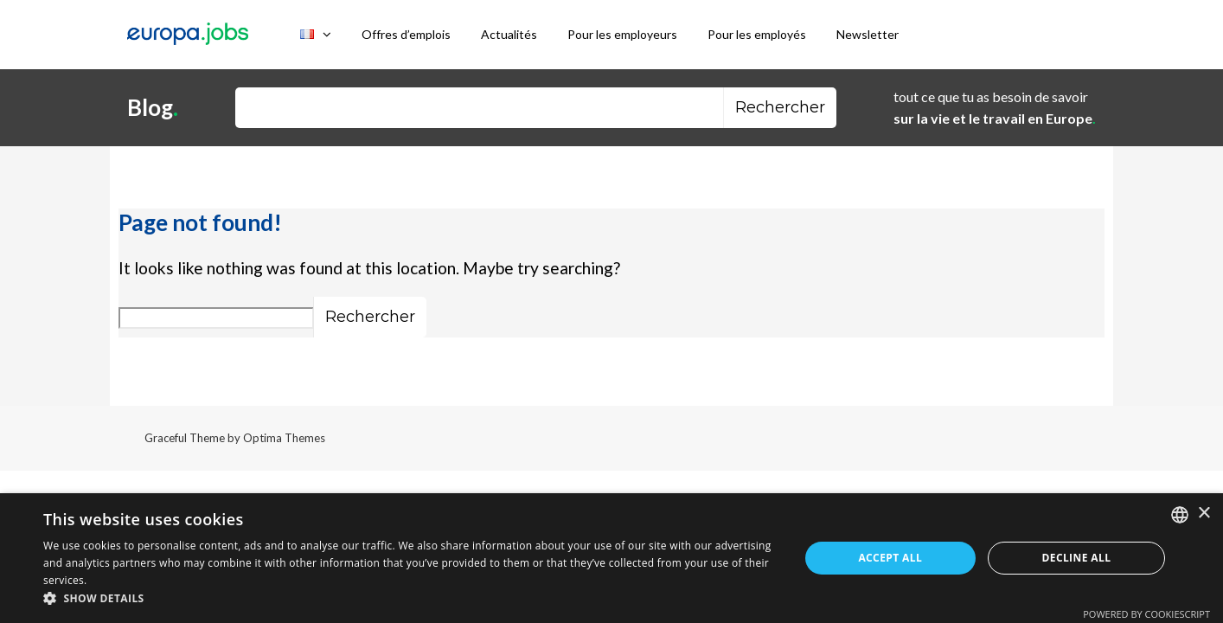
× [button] (1203, 513)
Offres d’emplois (406, 34)
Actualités (509, 34)
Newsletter (867, 34)
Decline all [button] (1076, 557)
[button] (410, 599)
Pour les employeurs (622, 34)
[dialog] (611, 558)
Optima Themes (284, 438)
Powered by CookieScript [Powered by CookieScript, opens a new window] (1146, 613)
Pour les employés (757, 34)
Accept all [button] (890, 557)
